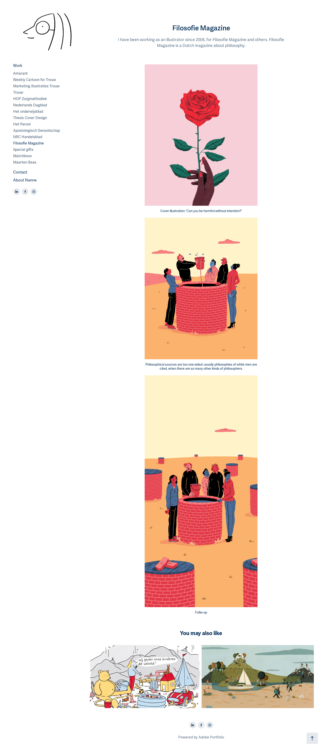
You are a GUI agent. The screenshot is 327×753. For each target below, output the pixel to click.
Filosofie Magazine (28, 143)
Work (17, 65)
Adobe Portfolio (211, 737)
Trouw (18, 92)
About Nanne (25, 180)
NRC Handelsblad (27, 137)
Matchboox (22, 156)
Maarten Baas (24, 162)
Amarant (20, 73)
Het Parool (22, 124)
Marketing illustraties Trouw (36, 86)
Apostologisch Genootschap (36, 130)
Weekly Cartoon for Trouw (34, 80)
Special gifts (23, 149)
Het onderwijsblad (28, 111)
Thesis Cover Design (30, 118)
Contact (20, 172)
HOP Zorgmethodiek (30, 99)
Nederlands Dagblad (30, 105)
